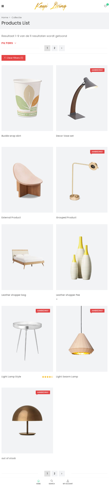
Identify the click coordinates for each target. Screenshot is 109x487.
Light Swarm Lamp (67, 376)
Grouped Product (66, 217)
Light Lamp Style (11, 376)
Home (5, 17)
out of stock (9, 458)
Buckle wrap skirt (11, 135)
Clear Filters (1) (13, 57)
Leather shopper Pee (68, 295)
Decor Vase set (65, 135)
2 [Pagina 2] (54, 48)
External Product (11, 217)
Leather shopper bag (14, 295)
